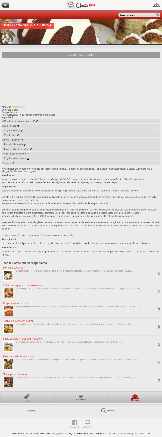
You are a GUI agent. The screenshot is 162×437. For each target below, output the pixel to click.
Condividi (31, 411)
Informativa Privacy (125, 433)
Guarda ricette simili (81, 55)
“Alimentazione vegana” (24, 171)
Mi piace (135, 400)
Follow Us (111, 411)
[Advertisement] (81, 81)
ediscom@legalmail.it (56, 433)
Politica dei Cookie (142, 433)
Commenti (81, 399)
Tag (26, 401)
